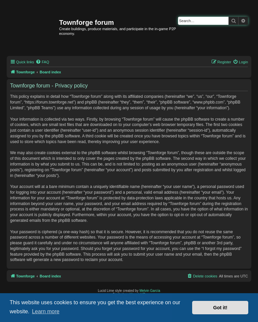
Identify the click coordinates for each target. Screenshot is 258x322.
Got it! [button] (220, 307)
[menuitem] (42, 62)
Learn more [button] (45, 311)
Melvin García (149, 291)
